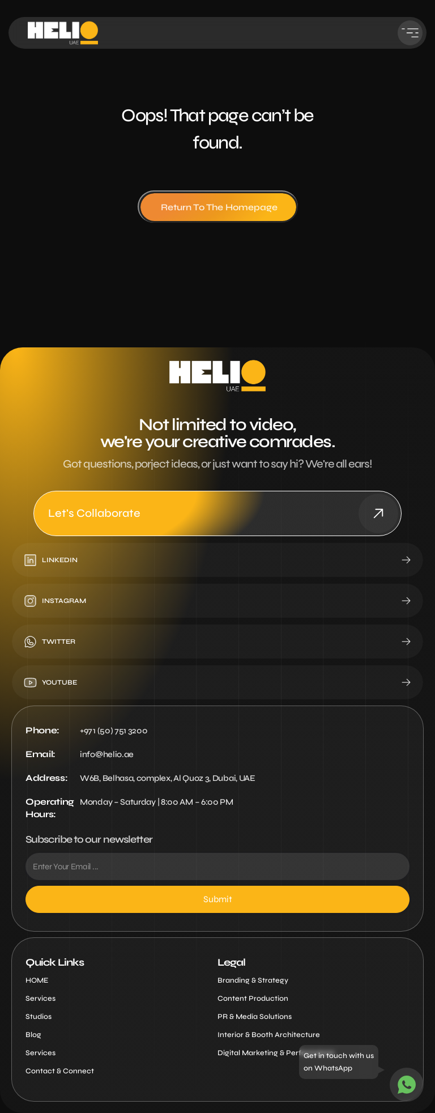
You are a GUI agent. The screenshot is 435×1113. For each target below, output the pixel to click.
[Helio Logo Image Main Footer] (217, 376)
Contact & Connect (59, 1071)
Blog (33, 1034)
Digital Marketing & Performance (276, 1052)
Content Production (253, 998)
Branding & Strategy (253, 980)
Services (40, 998)
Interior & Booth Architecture (269, 1034)
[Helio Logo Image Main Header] (63, 32)
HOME (36, 980)
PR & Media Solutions (255, 1016)
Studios (38, 1016)
